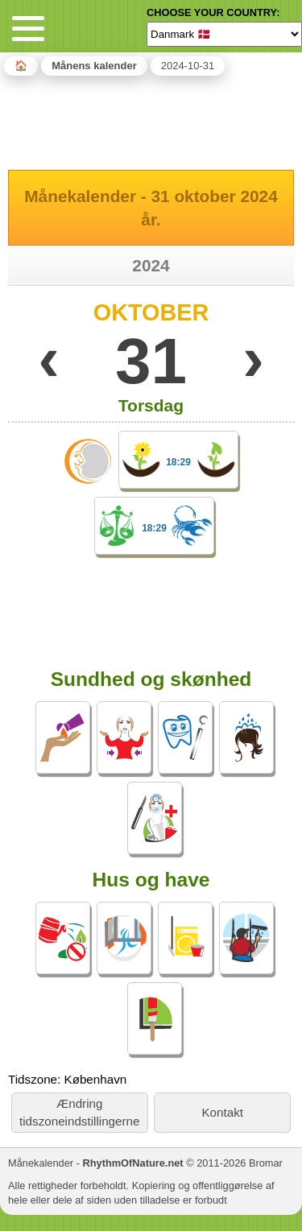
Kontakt (222, 1112)
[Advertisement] (151, 120)
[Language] (224, 34)
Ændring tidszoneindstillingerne (79, 1112)
